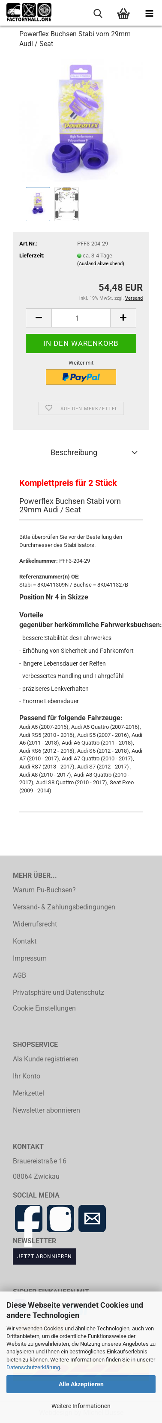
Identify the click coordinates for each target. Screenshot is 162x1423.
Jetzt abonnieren (44, 1256)
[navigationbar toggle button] (149, 13)
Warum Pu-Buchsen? (44, 890)
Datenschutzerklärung (33, 1367)
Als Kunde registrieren (45, 1059)
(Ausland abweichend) (100, 263)
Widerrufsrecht (35, 924)
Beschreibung (74, 452)
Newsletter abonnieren (46, 1110)
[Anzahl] (81, 317)
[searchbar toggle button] (98, 13)
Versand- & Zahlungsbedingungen (64, 907)
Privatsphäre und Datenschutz (58, 992)
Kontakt (24, 941)
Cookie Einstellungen (44, 1008)
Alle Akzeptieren (81, 1384)
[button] (38, 317)
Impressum (30, 958)
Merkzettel (28, 1093)
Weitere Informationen (81, 1406)
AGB (19, 975)
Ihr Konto (26, 1076)
